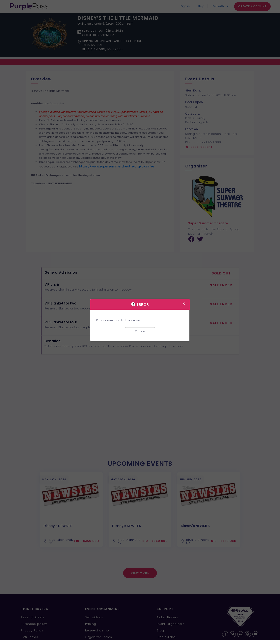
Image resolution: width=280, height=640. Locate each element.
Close (140, 331)
